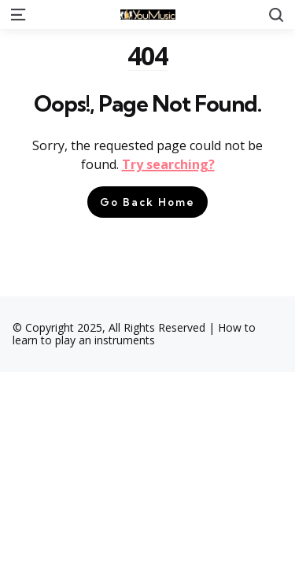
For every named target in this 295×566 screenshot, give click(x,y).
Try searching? (168, 164)
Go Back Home (147, 202)
